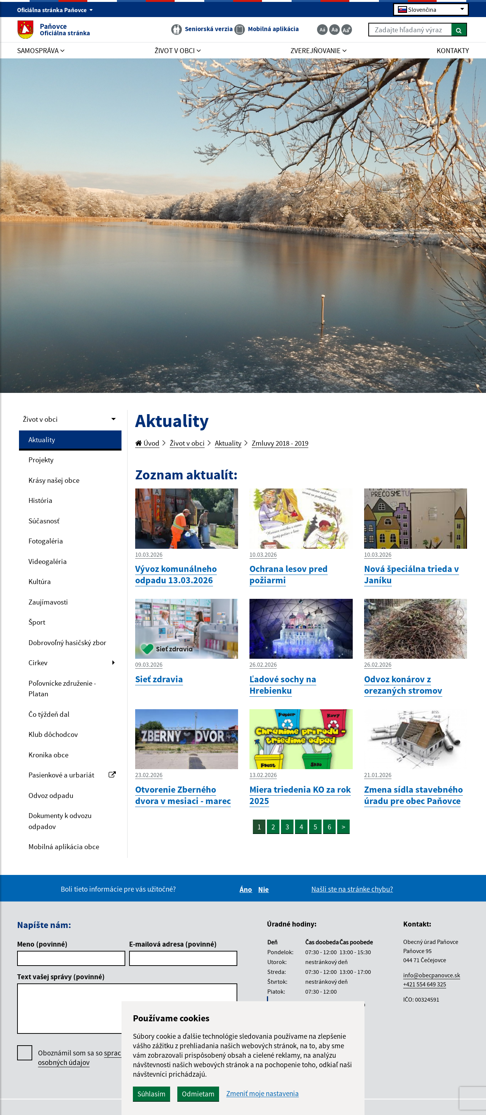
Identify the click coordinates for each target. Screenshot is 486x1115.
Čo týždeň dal (48, 714)
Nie (264, 889)
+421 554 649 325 (424, 984)
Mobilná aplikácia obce (63, 846)
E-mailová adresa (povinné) (173, 944)
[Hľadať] (459, 29)
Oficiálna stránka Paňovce (55, 10)
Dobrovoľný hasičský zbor (67, 642)
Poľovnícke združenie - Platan (62, 688)
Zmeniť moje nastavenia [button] (262, 1093)
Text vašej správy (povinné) (61, 976)
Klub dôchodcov (53, 734)
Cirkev (37, 662)
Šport (36, 622)
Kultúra (39, 581)
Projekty (41, 459)
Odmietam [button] (198, 1093)
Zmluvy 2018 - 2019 (280, 443)
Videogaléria (47, 561)
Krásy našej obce (53, 480)
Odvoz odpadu (50, 795)
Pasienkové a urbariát (72, 774)
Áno (247, 889)
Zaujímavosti (48, 601)
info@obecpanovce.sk (431, 975)
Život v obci (40, 419)
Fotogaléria (45, 540)
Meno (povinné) (42, 944)
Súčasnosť (43, 520)
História (40, 500)
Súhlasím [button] (151, 1093)
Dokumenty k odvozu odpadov (60, 821)
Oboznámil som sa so (91, 1057)
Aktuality (41, 439)
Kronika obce (48, 754)
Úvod (147, 443)
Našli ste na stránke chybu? (352, 889)
